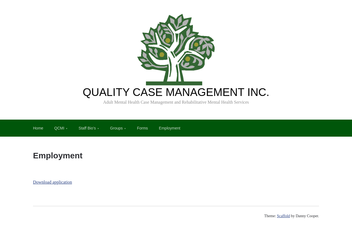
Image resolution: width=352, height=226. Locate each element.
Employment (169, 128)
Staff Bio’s (87, 128)
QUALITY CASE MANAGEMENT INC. (176, 92)
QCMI (59, 128)
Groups (116, 128)
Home (38, 128)
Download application (52, 182)
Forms (142, 128)
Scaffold (283, 216)
